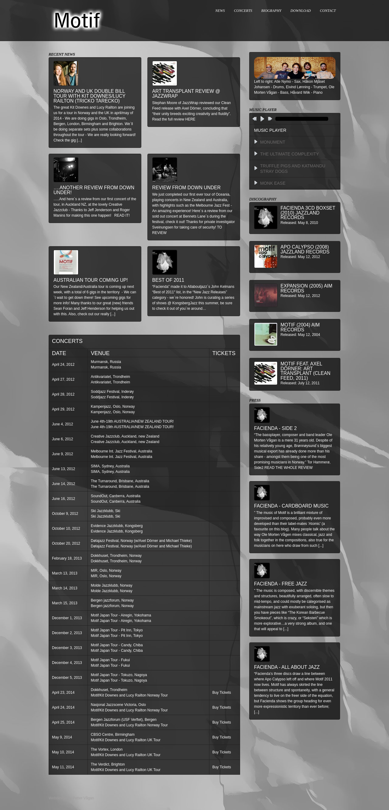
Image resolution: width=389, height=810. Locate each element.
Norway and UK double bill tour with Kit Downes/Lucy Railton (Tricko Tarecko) (89, 96)
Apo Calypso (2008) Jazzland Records (305, 249)
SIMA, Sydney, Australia (110, 466)
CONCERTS (243, 11)
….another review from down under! (93, 190)
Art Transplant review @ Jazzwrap (186, 94)
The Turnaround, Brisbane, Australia (120, 481)
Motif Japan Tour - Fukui (110, 660)
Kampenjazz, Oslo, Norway (113, 406)
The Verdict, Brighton (108, 764)
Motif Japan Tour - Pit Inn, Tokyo (117, 630)
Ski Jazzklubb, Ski (105, 511)
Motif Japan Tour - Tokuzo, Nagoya (119, 675)
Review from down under (186, 187)
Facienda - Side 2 (275, 428)
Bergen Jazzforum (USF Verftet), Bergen (124, 719)
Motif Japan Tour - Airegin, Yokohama (121, 615)
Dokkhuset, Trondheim (109, 690)
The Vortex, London (107, 749)
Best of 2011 (168, 280)
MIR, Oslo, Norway (106, 570)
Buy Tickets (221, 692)
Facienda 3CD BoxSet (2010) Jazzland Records (308, 212)
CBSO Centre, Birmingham (113, 734)
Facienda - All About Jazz (287, 667)
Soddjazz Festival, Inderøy (112, 391)
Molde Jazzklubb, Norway (112, 585)
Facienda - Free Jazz (280, 583)
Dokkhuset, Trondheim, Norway (116, 555)
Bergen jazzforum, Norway (112, 600)
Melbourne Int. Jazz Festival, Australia (121, 451)
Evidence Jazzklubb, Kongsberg (117, 526)
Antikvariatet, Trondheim (110, 377)
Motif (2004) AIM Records (300, 327)
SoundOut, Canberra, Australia (115, 496)
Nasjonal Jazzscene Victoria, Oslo (118, 705)
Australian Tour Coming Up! (90, 280)
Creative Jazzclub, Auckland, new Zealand (125, 436)
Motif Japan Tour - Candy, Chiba (117, 645)
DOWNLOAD (301, 11)
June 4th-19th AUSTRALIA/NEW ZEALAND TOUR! (132, 421)
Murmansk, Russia (106, 362)
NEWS (220, 11)
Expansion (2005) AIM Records (306, 288)
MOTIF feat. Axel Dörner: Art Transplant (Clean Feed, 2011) (305, 371)
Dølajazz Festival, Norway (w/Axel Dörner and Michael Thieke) (141, 541)
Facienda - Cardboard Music (291, 505)
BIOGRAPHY (271, 11)
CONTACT (328, 11)
